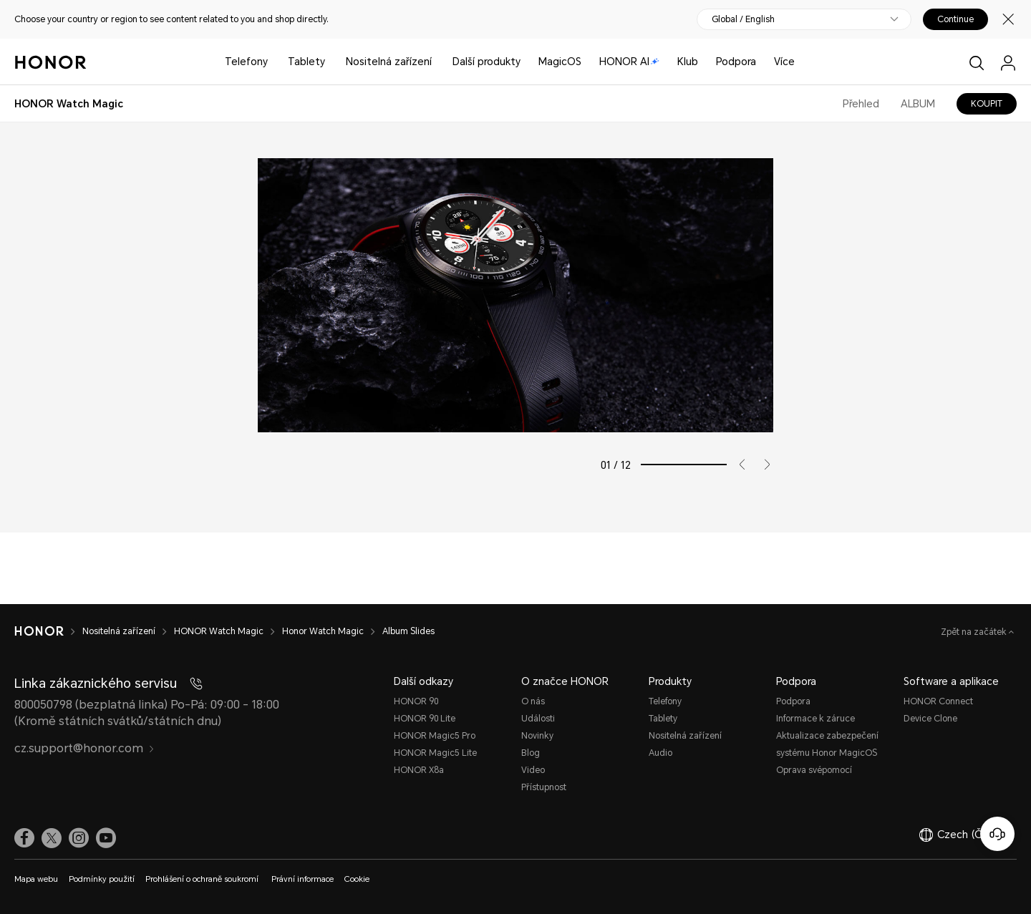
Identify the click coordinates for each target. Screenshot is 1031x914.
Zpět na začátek (975, 632)
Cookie (356, 879)
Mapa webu (36, 879)
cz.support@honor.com (84, 748)
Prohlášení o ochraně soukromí (203, 879)
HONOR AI (629, 61)
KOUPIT (986, 104)
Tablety (306, 61)
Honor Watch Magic (323, 631)
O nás (533, 701)
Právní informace (302, 879)
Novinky (537, 736)
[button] (736, 464)
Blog (530, 753)
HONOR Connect (938, 701)
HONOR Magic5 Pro (434, 736)
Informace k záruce (815, 719)
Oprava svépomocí (814, 770)
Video (533, 770)
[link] (24, 838)
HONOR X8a (419, 770)
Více (784, 61)
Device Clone (930, 719)
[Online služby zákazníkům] (997, 834)
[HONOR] (39, 631)
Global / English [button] (743, 19)
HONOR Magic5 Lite (435, 753)
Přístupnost (543, 787)
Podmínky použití (102, 879)
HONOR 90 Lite (424, 719)
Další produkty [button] (486, 61)
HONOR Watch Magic (218, 631)
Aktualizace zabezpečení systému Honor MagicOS (827, 744)
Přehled (861, 104)
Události (538, 719)
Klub (687, 61)
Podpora (736, 61)
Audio (660, 753)
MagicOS (559, 61)
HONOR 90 (416, 701)
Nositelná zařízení (389, 61)
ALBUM (918, 104)
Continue (955, 19)
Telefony (246, 61)
